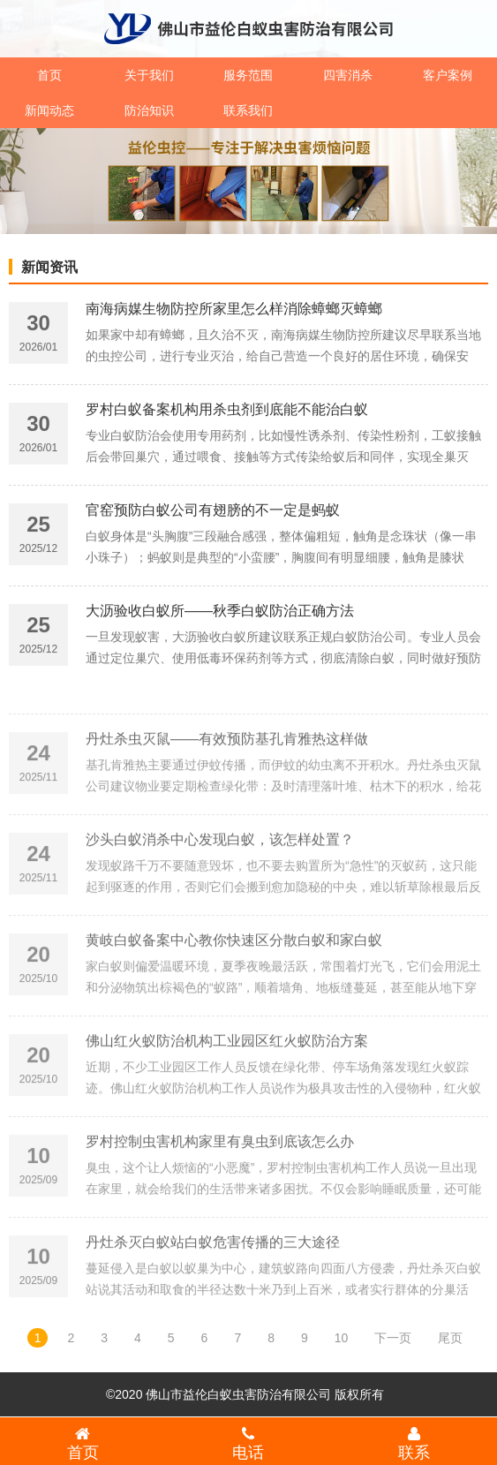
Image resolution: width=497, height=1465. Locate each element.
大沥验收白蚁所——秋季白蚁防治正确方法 (220, 613)
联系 (414, 1442)
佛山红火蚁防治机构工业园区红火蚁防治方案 (227, 1076)
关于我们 (149, 75)
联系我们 (248, 110)
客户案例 (447, 75)
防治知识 (149, 110)
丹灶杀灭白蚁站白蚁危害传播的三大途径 (213, 1278)
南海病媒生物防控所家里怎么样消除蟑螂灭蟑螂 (234, 311)
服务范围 (248, 75)
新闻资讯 (49, 267)
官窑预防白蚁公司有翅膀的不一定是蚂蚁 (213, 512)
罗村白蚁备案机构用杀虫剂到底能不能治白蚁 (227, 411)
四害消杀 (348, 75)
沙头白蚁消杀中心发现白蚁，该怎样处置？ (220, 875)
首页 (49, 75)
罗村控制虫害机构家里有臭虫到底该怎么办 (220, 1177)
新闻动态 (49, 110)
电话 (249, 1442)
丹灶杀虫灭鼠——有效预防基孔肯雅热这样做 (227, 774)
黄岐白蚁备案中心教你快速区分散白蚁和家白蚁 (234, 976)
